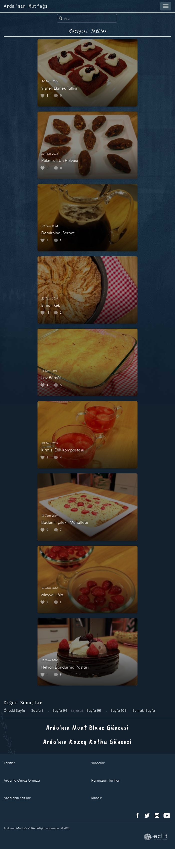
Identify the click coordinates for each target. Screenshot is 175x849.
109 (118, 710)
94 (59, 710)
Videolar (97, 762)
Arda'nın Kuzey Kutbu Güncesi (87, 741)
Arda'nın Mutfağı (26, 6)
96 (93, 710)
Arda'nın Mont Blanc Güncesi (87, 727)
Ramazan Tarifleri (105, 780)
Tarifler (9, 762)
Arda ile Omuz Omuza (22, 780)
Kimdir (96, 797)
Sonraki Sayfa (143, 710)
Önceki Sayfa (14, 710)
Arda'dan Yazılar (17, 797)
